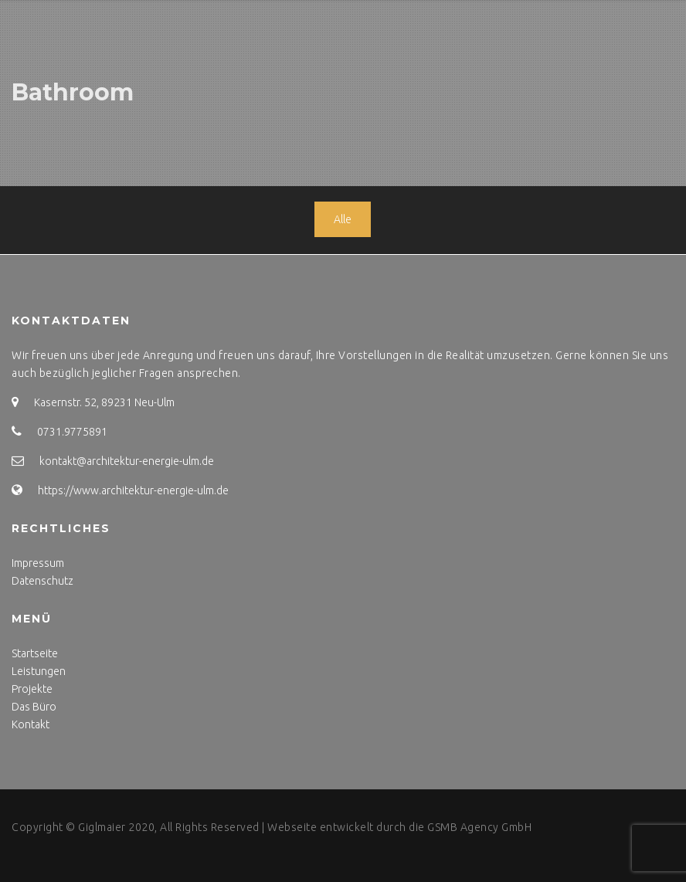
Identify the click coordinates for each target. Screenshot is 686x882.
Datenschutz (42, 581)
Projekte (32, 689)
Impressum (38, 563)
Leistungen (39, 671)
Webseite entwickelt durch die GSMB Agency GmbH (399, 827)
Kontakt (30, 724)
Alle (342, 219)
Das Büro (34, 707)
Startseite (35, 653)
